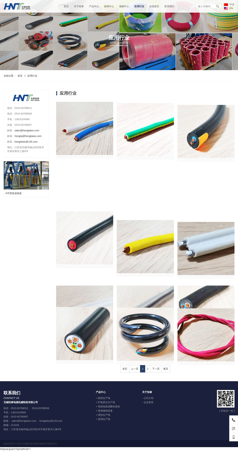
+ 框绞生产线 (103, 398)
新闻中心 (109, 6)
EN (228, 8)
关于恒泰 (79, 6)
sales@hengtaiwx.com (24, 130)
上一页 (134, 368)
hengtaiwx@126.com (23, 141)
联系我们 (169, 6)
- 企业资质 (148, 402)
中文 (229, 4)
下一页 (156, 368)
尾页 (165, 368)
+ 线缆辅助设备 (104, 410)
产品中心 (94, 6)
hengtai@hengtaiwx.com (25, 136)
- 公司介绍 (148, 398)
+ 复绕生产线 (103, 419)
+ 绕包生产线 (103, 414)
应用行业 (139, 6)
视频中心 (124, 6)
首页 (66, 6)
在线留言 (154, 6)
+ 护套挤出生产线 (105, 402)
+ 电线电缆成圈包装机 (108, 406)
